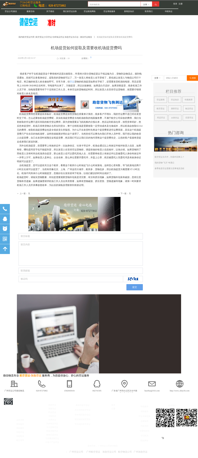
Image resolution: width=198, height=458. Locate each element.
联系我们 (149, 11)
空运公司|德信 (11, 11)
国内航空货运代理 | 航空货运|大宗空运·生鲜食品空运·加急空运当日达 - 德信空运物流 (55, 37)
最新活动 (30, 11)
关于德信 (50, 11)
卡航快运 (168, 11)
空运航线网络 (90, 11)
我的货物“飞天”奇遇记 (164, 163)
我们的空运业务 (70, 11)
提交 (134, 287)
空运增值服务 (109, 11)
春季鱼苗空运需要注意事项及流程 (169, 168)
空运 (72, 81)
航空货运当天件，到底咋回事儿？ (169, 157)
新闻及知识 (129, 11)
